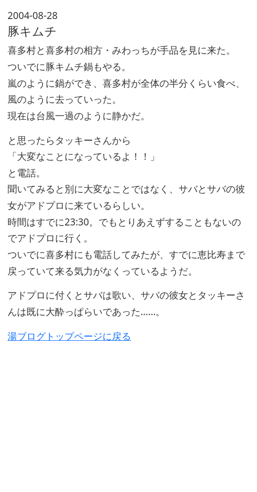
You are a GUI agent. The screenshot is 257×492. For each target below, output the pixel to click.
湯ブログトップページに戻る (69, 336)
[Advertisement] (129, 414)
